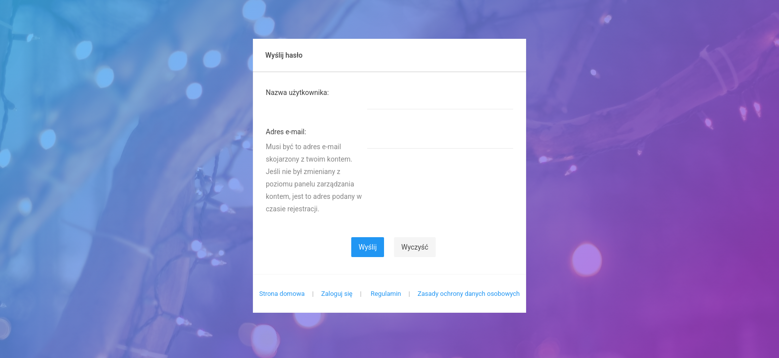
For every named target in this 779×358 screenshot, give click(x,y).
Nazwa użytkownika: (297, 92)
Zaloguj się (336, 293)
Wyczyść (414, 247)
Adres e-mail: (286, 132)
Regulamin (386, 293)
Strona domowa (282, 293)
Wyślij (368, 247)
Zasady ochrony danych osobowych (468, 293)
